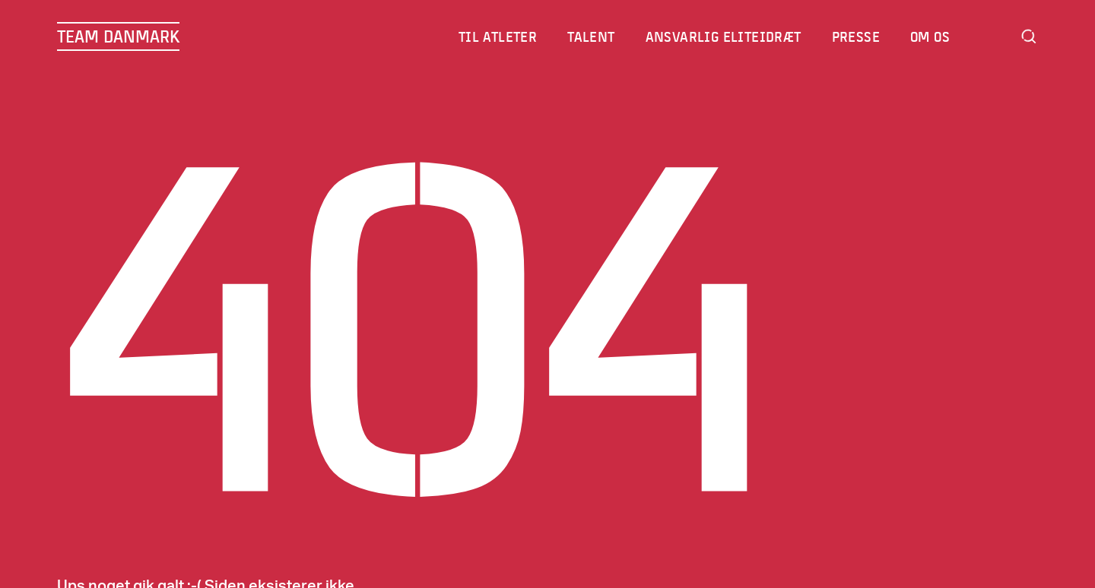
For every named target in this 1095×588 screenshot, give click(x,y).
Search (1029, 36)
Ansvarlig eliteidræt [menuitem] (723, 36)
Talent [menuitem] (591, 36)
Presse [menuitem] (856, 36)
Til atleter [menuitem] (498, 36)
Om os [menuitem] (931, 36)
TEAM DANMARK (118, 36)
